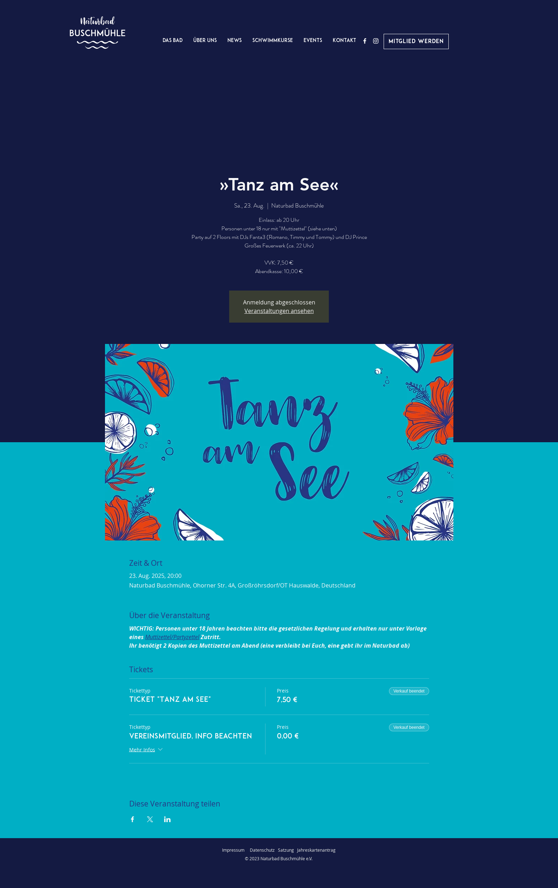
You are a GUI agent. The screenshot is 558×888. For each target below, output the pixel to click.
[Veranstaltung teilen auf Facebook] (132, 819)
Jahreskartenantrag (316, 850)
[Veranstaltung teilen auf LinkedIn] (167, 819)
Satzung (286, 850)
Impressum (233, 850)
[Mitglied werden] (416, 41)
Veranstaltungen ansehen (279, 311)
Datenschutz (264, 850)
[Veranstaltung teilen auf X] (150, 819)
